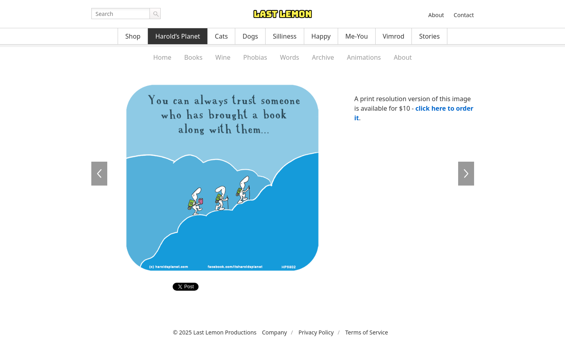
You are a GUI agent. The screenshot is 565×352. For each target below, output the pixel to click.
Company (274, 332)
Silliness (285, 36)
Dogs (250, 36)
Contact (464, 15)
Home (162, 57)
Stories (429, 36)
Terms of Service (366, 332)
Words (289, 57)
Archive (323, 57)
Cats (221, 36)
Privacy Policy (315, 332)
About (436, 15)
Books (193, 57)
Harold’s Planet (177, 36)
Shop (132, 36)
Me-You (356, 36)
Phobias (255, 57)
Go (155, 13)
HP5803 (466, 174)
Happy (321, 36)
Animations (364, 57)
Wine (222, 57)
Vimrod (394, 36)
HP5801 (99, 174)
